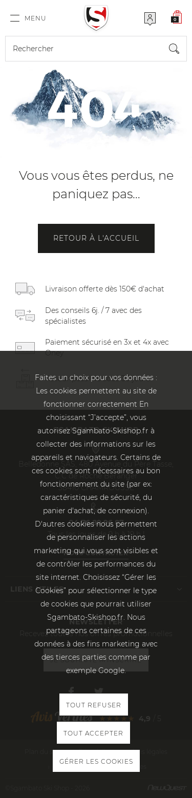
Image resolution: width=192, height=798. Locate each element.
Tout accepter (93, 733)
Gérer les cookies (96, 761)
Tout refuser (93, 705)
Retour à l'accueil (96, 238)
